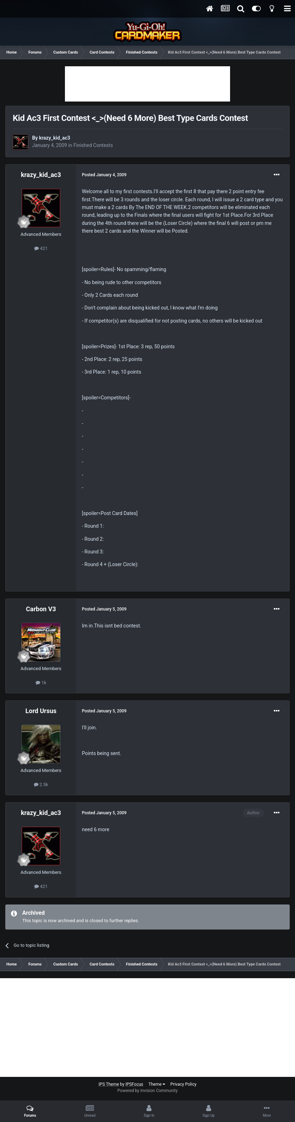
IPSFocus (134, 1084)
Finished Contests (93, 145)
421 (41, 248)
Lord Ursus (40, 711)
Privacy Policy (183, 1084)
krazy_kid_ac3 (54, 138)
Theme (157, 1084)
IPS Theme (108, 1084)
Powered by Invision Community (148, 1090)
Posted (104, 174)
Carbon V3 (41, 609)
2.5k (41, 784)
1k (41, 682)
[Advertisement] (147, 84)
